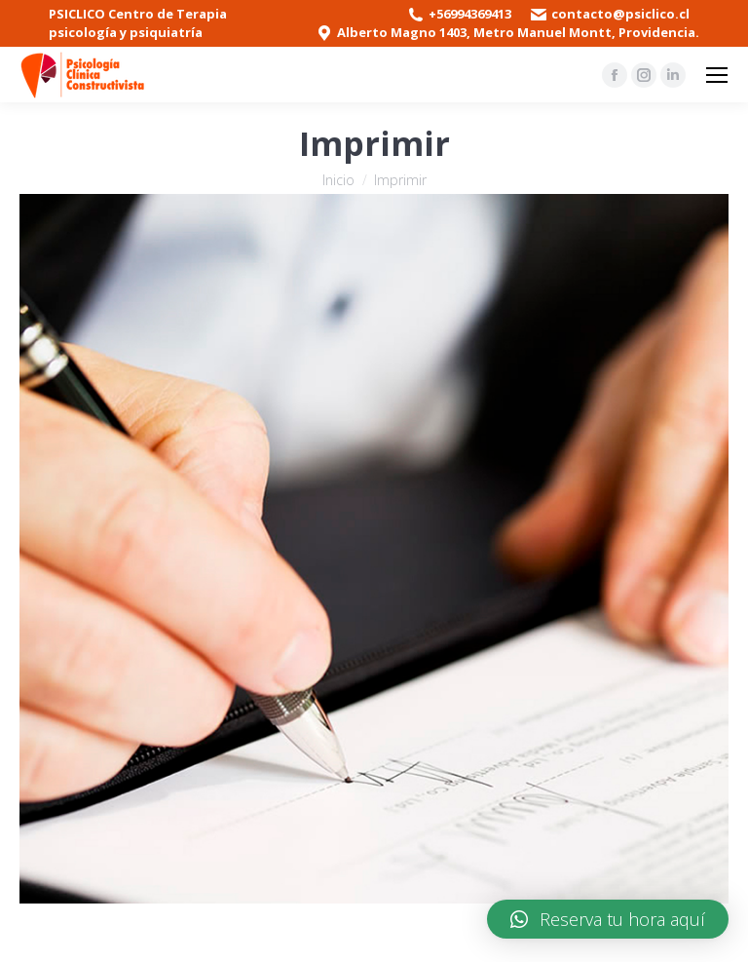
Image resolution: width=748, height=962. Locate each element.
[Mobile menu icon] (717, 75)
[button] (608, 919)
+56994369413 (470, 13)
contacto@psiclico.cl (620, 13)
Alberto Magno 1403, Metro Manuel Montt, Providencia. (518, 32)
